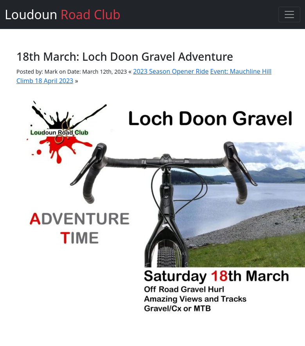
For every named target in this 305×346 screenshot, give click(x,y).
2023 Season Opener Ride (171, 71)
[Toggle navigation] (289, 14)
